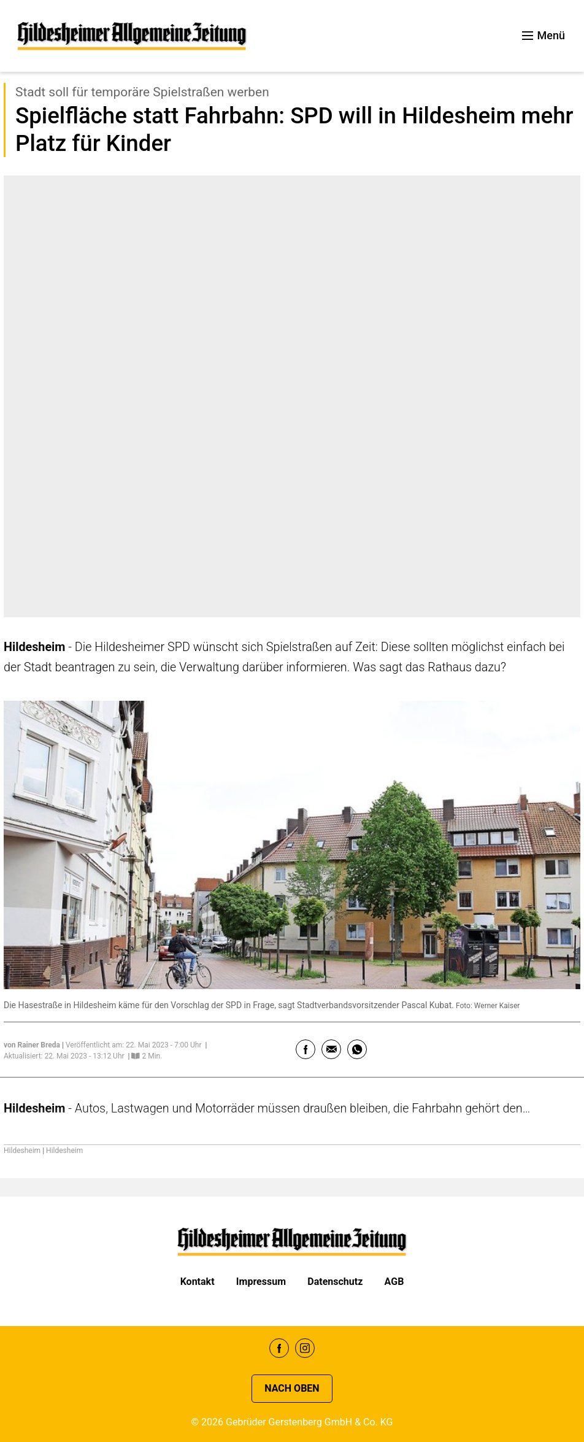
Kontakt (197, 1281)
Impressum (261, 1281)
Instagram (305, 1348)
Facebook (279, 1348)
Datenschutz (335, 1281)
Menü (543, 35)
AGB (394, 1281)
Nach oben (291, 1388)
